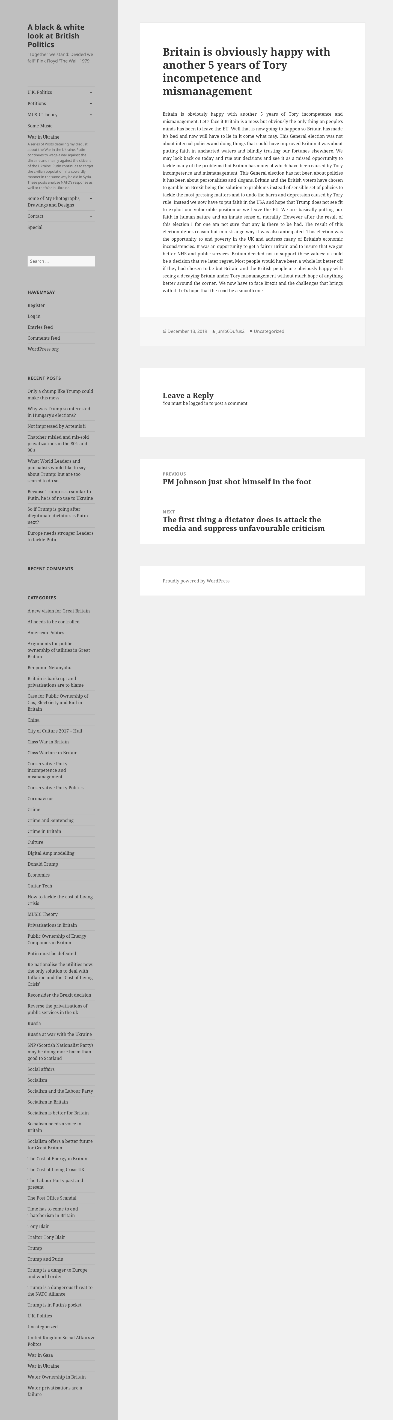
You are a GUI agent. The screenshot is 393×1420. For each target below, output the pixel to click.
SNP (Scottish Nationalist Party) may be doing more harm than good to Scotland (60, 1051)
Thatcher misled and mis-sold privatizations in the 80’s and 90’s (58, 443)
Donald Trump (43, 864)
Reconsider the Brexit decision (59, 995)
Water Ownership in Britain (57, 1377)
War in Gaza (40, 1355)
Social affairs (41, 1069)
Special (35, 227)
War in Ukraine (61, 162)
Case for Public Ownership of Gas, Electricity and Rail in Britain (58, 702)
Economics (39, 875)
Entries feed (40, 327)
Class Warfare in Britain (53, 753)
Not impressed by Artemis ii (57, 426)
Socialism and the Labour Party (60, 1091)
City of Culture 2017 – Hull (55, 731)
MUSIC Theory (43, 115)
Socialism (37, 1080)
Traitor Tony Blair (46, 1237)
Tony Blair (38, 1226)
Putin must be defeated (52, 953)
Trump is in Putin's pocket (55, 1305)
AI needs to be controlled (54, 622)
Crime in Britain (44, 831)
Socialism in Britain (48, 1102)
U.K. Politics (40, 92)
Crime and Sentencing (51, 820)
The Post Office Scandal (52, 1198)
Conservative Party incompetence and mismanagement (47, 770)
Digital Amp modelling (51, 853)
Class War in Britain (48, 742)
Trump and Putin (45, 1259)
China (34, 720)
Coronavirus (40, 799)
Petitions (37, 103)
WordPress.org (43, 349)
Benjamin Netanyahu (50, 668)
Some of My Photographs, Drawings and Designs (54, 201)
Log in (34, 316)
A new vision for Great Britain (59, 611)
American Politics (46, 633)
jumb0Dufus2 (230, 331)
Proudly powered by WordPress (196, 581)
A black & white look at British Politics (56, 35)
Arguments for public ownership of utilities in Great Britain (59, 650)
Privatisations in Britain (52, 925)
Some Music (40, 126)
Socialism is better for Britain (58, 1113)
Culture (35, 842)
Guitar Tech (40, 886)
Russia (34, 1023)
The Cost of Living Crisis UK (56, 1170)
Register (36, 305)
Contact (35, 216)
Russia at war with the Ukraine (60, 1034)
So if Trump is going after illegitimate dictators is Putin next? (58, 515)
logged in (198, 403)
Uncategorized (43, 1327)
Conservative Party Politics (56, 788)
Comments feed (44, 338)
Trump (35, 1248)
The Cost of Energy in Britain (57, 1159)
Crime (34, 809)
